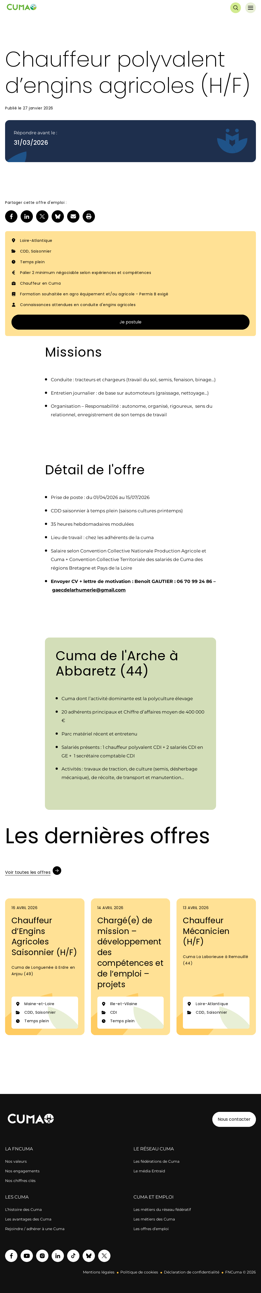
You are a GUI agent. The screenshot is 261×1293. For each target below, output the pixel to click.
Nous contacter (234, 1119)
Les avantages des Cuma (28, 1219)
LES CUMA (17, 1197)
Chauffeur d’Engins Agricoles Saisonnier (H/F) (44, 936)
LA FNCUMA (19, 1148)
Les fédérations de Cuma (156, 1161)
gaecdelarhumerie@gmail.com (89, 590)
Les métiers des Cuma (154, 1219)
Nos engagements (22, 1171)
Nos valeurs (16, 1161)
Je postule (130, 322)
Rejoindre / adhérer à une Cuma (34, 1228)
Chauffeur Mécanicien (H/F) (206, 931)
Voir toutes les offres (28, 872)
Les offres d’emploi (151, 1228)
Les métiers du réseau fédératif (162, 1209)
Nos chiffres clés (20, 1180)
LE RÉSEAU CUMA (153, 1148)
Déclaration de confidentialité (191, 1272)
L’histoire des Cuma (23, 1209)
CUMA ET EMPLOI (153, 1197)
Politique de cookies (139, 1272)
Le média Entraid (149, 1171)
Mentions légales (98, 1272)
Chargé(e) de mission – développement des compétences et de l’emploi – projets (130, 952)
